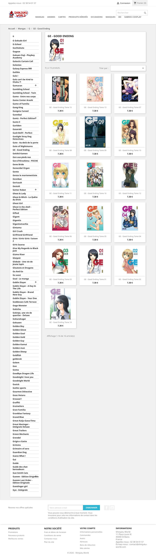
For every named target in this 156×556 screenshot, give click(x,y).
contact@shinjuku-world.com (131, 545)
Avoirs (82, 538)
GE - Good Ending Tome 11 (60, 193)
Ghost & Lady (19, 193)
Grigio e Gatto (20, 441)
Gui (14, 459)
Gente (16, 171)
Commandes (85, 535)
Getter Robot (19, 190)
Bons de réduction (87, 545)
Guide (16, 463)
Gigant (16, 216)
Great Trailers (20, 430)
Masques (110, 17)
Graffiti (16, 402)
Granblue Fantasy (21, 413)
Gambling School (21, 89)
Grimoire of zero (21, 448)
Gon (15, 366)
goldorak (17, 359)
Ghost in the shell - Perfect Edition (22, 208)
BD (119, 17)
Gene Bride (18, 164)
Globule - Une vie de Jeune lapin (23, 263)
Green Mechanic (21, 434)
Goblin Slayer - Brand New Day (23, 293)
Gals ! (15, 76)
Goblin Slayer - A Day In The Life (24, 287)
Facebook (106, 507)
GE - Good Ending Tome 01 (95, 279)
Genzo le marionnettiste (25, 175)
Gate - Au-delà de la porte (25, 142)
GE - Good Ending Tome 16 (95, 193)
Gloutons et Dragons (23, 268)
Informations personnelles (91, 532)
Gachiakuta (18, 48)
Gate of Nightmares (23, 146)
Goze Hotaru (19, 395)
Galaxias (17, 65)
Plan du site (49, 542)
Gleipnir (17, 258)
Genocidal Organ (21, 168)
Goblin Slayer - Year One (25, 298)
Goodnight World (21, 380)
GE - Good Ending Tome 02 (130, 279)
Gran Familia (19, 410)
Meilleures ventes (15, 538)
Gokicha (17, 309)
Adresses (84, 541)
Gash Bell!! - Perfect (22, 133)
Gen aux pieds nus (22, 157)
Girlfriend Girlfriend (23, 235)
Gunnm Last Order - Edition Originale (22, 481)
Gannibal (17, 114)
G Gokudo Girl (20, 40)
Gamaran (17, 85)
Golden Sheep (20, 351)
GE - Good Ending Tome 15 (60, 107)
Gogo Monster (20, 305)
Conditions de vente (52, 535)
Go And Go (18, 271)
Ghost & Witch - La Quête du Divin (25, 198)
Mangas (39, 17)
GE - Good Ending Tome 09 (95, 150)
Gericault (17, 182)
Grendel (17, 437)
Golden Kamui (20, 344)
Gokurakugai (19, 319)
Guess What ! (19, 456)
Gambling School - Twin (24, 93)
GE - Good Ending (21, 150)
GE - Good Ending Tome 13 (95, 107)
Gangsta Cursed (21, 111)
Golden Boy (18, 326)
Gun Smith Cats (20, 473)
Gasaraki (17, 129)
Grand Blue (18, 417)
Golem (16, 362)
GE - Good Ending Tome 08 (60, 150)
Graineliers (18, 406)
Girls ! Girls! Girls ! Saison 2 (25, 239)
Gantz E (16, 122)
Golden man (19, 348)
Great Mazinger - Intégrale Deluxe (21, 425)
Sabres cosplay (132, 17)
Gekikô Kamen (20, 153)
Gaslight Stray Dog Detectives (22, 137)
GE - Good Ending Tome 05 (95, 236)
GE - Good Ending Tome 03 (60, 279)
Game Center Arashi (23, 100)
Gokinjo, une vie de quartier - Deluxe (22, 314)
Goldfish (17, 355)
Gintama (17, 227)
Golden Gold (19, 337)
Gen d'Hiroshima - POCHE (25, 161)
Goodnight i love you (23, 377)
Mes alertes (85, 548)
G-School (17, 44)
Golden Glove (19, 330)
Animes (51, 17)
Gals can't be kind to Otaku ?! (23, 80)
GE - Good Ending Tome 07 (130, 107)
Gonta (16, 370)
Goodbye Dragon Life (23, 373)
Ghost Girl (18, 203)
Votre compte (87, 528)
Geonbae (17, 179)
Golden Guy (18, 340)
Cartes (62, 17)
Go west (17, 275)
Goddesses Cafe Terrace (25, 302)
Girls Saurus (19, 244)
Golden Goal (19, 333)
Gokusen (17, 322)
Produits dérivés (78, 17)
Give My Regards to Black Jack (25, 249)
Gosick (16, 384)
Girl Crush (18, 231)
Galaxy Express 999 (22, 68)
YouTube (112, 507)
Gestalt (16, 186)
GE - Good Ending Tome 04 (130, 236)
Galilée (16, 72)
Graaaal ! (17, 399)
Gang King (18, 107)
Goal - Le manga (21, 278)
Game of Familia (21, 104)
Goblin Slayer (19, 282)
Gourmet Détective (22, 391)
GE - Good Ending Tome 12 (130, 193)
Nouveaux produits (16, 535)
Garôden (17, 125)
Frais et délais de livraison (55, 532)
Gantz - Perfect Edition (24, 118)
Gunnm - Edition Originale (26, 476)
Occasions (97, 17)
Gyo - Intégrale (20, 490)
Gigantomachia (20, 224)
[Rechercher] (132, 12)
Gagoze (16, 51)
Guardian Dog (20, 452)
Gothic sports (19, 388)
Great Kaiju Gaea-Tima (24, 420)
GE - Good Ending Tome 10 (130, 150)
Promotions (13, 532)
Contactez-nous (50, 538)
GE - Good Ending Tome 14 (60, 322)
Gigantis (17, 220)
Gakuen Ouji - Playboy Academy (24, 56)
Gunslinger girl (20, 486)
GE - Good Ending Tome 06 (60, 236)
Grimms (17, 445)
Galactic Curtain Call (23, 61)
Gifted (16, 213)
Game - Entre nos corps (24, 96)
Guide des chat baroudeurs (20, 468)
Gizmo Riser (19, 254)
